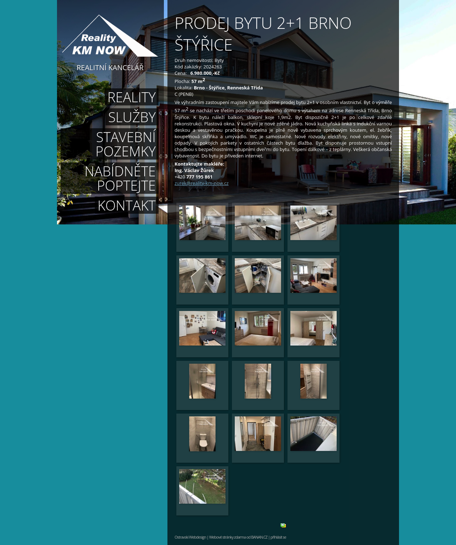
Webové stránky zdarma (227, 537)
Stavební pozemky (125, 144)
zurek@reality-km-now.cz (202, 183)
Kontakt (127, 205)
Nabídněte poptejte (120, 178)
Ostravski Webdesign (191, 537)
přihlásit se (278, 537)
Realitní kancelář (110, 67)
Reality (132, 96)
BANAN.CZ (259, 537)
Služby (132, 116)
